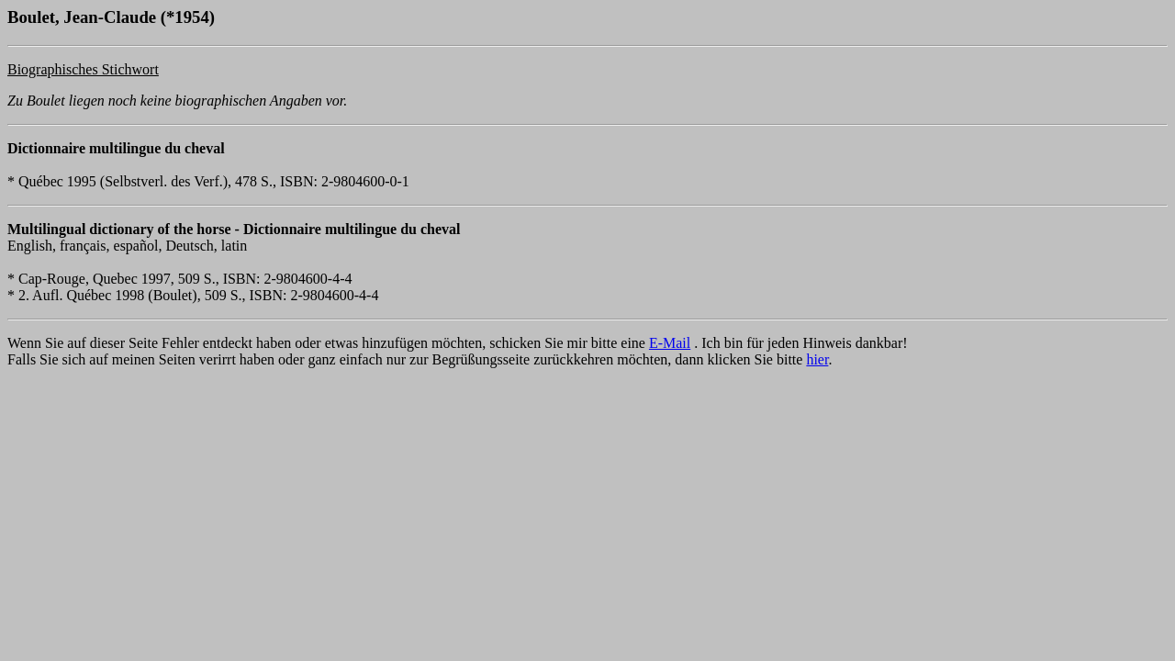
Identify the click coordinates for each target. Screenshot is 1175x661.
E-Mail (669, 343)
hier (817, 359)
